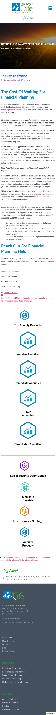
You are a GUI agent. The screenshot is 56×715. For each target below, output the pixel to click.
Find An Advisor (8, 651)
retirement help (11, 301)
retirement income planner (43, 194)
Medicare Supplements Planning (15, 682)
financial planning (30, 298)
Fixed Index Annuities (11, 709)
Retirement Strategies (11, 668)
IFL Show (6, 644)
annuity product (47, 261)
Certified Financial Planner (28, 296)
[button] (50, 8)
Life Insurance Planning (11, 678)
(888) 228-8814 (28, 19)
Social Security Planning (12, 675)
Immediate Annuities (10, 702)
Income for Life (10, 80)
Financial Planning (11, 293)
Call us (21, 259)
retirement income (25, 301)
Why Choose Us (8, 637)
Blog (4, 647)
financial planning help (43, 576)
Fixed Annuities (8, 705)
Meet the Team (8, 641)
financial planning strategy (11, 110)
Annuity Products (9, 699)
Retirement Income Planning (13, 671)
